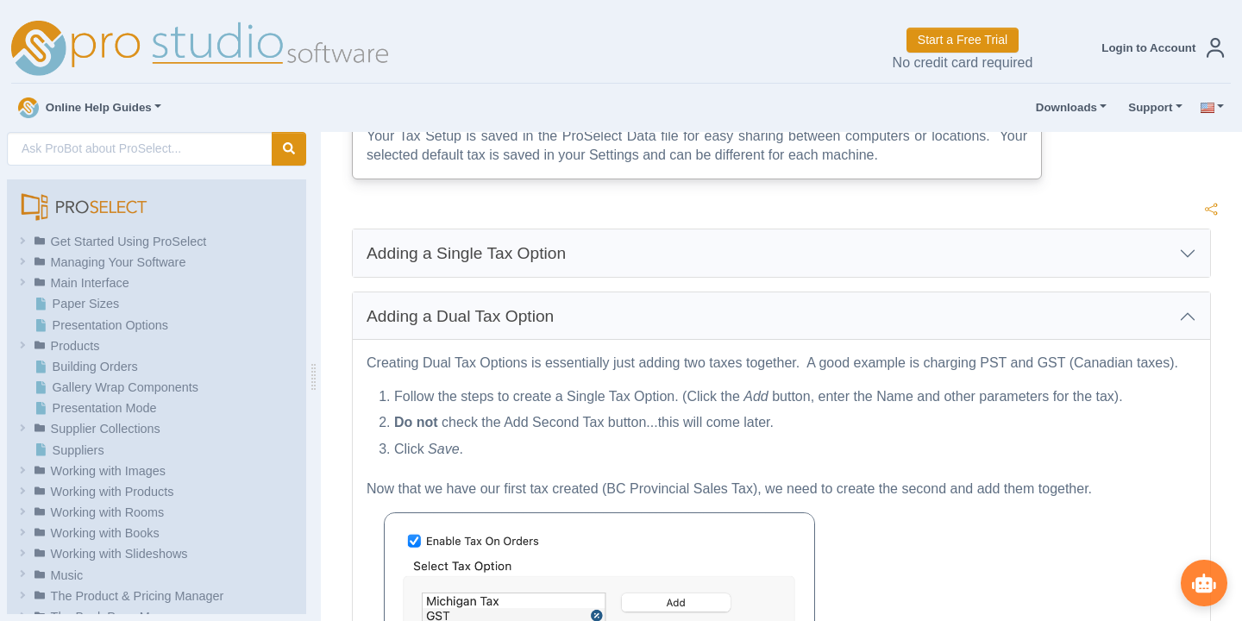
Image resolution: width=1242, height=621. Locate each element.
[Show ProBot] (1203, 582)
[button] (1159, 47)
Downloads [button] (1062, 107)
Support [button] (1146, 107)
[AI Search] (140, 149)
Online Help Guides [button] (85, 107)
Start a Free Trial (962, 40)
